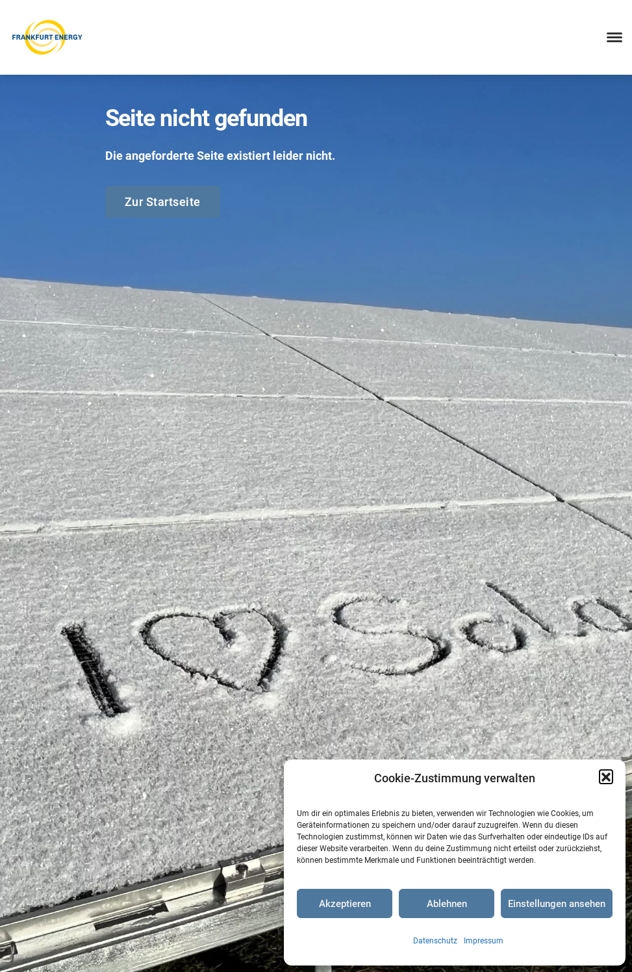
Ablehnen (447, 904)
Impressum (483, 940)
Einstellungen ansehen (556, 904)
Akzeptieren (345, 904)
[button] (606, 776)
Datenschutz (435, 940)
